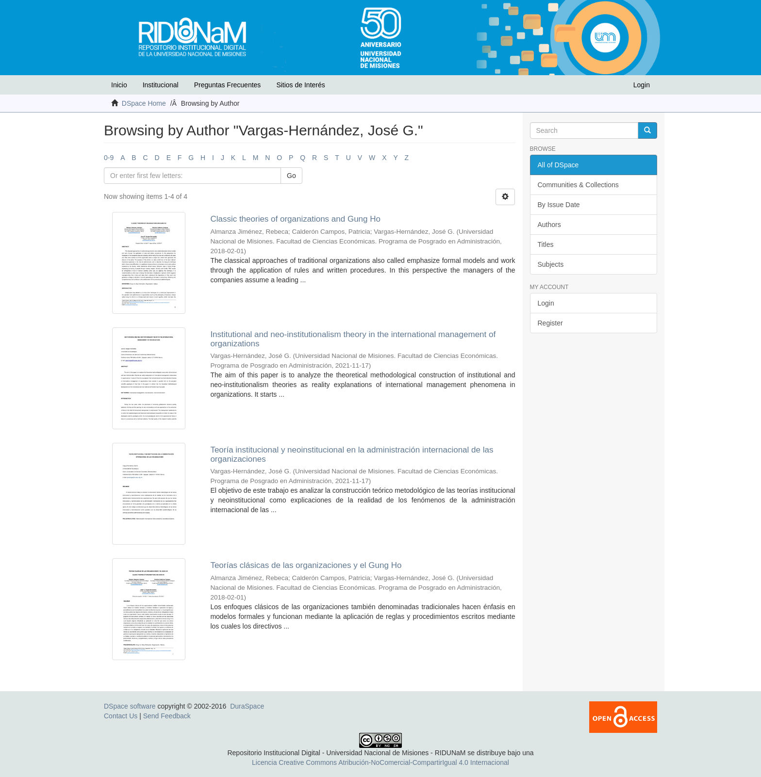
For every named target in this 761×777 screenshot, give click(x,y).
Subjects (551, 264)
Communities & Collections (578, 185)
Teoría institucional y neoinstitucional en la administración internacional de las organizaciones (351, 454)
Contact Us (120, 716)
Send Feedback (167, 716)
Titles (546, 244)
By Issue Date (559, 205)
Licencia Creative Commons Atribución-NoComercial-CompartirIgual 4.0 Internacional (380, 762)
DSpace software (130, 706)
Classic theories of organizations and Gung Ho (295, 219)
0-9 (109, 158)
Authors (549, 224)
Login (546, 303)
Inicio (119, 85)
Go (291, 175)
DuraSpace (247, 706)
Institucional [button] (161, 85)
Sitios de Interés (300, 85)
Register (550, 323)
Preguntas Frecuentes (227, 85)
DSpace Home (144, 103)
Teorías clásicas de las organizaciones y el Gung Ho (305, 565)
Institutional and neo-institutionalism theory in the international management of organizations (353, 339)
